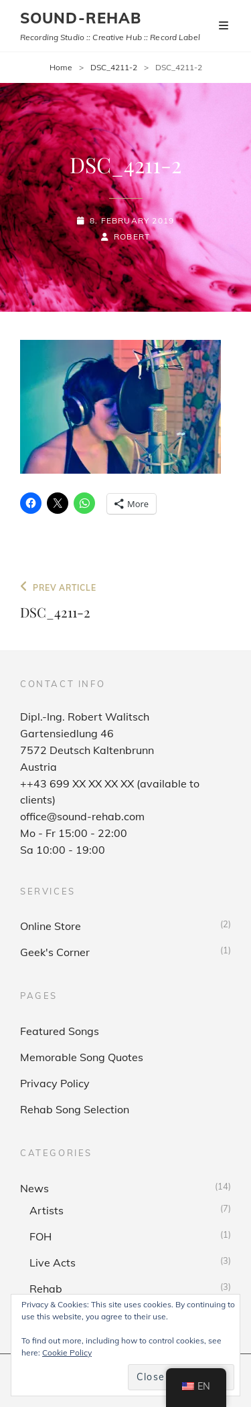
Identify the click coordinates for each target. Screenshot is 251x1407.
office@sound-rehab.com (82, 816)
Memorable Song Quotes (81, 1057)
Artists (46, 1210)
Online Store (50, 926)
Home (61, 67)
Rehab (45, 1288)
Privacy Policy (55, 1083)
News (34, 1188)
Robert (132, 236)
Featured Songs (59, 1031)
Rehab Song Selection (74, 1109)
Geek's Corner (55, 952)
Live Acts (52, 1262)
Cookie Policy (67, 1352)
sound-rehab (80, 18)
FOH (40, 1236)
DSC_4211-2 (113, 67)
